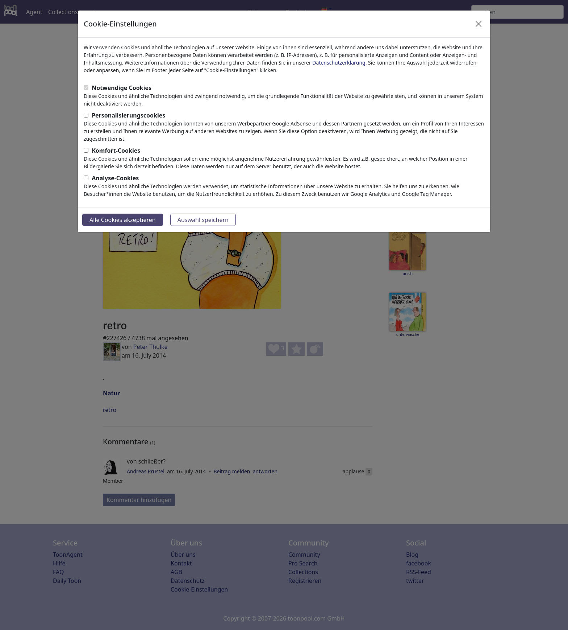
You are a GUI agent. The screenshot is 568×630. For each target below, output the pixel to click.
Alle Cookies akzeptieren (122, 220)
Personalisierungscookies (128, 115)
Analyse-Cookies (115, 178)
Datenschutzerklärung (338, 62)
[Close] (478, 24)
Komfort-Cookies (116, 151)
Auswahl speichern (203, 220)
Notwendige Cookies (121, 88)
